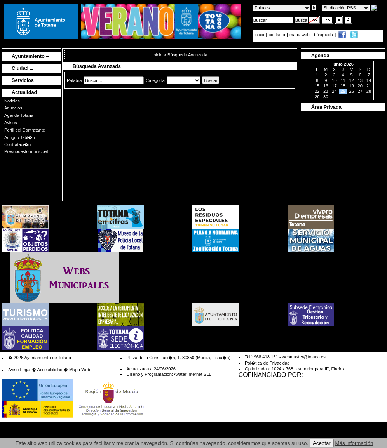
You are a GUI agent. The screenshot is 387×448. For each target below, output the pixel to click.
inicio (260, 34)
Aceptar (322, 443)
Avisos (10, 122)
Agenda (320, 55)
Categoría (155, 80)
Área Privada (326, 107)
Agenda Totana (18, 115)
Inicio (158, 54)
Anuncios (13, 108)
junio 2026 (343, 64)
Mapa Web (79, 369)
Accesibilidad (49, 369)
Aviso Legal (19, 369)
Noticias (12, 101)
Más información (354, 443)
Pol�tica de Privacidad (267, 363)
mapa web (300, 34)
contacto (276, 34)
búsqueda (324, 34)
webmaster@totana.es (304, 356)
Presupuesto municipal (26, 151)
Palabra (74, 80)
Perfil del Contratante (24, 130)
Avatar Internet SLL (192, 374)
